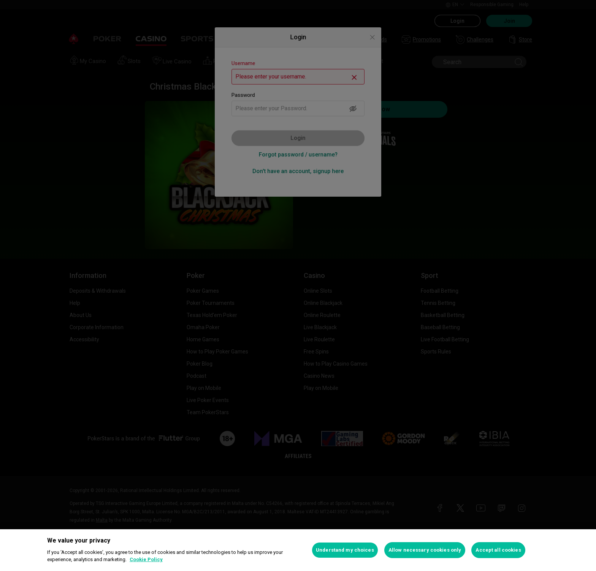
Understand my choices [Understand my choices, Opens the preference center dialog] (345, 550)
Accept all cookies (498, 550)
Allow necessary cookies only (424, 550)
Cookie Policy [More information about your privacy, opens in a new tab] (146, 559)
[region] (298, 550)
